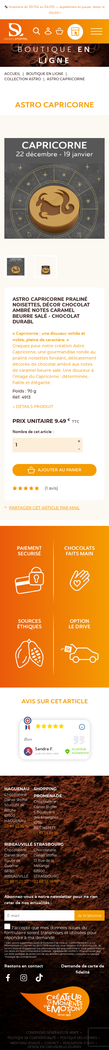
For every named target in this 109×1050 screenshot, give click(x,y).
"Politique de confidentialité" (20, 956)
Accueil (12, 74)
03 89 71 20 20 (16, 881)
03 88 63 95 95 (16, 826)
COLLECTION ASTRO (22, 79)
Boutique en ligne (44, 74)
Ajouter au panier (54, 470)
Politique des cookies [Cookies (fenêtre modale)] (78, 1038)
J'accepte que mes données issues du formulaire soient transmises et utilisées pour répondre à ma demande (54, 941)
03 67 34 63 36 (46, 833)
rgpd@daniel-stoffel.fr (65, 951)
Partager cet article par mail (44, 508)
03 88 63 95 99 (46, 881)
